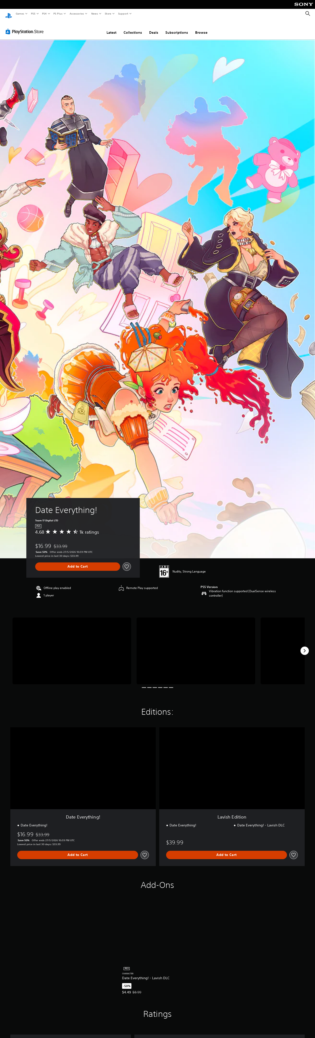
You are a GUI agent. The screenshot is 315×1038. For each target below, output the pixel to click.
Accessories (76, 13)
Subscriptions (176, 28)
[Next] (304, 646)
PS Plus (58, 13)
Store (108, 13)
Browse (201, 28)
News (94, 13)
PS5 (33, 13)
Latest (111, 28)
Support (123, 13)
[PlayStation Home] (8, 14)
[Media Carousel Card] (72, 646)
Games (20, 13)
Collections (133, 28)
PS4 (44, 13)
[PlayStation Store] (25, 27)
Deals (153, 28)
